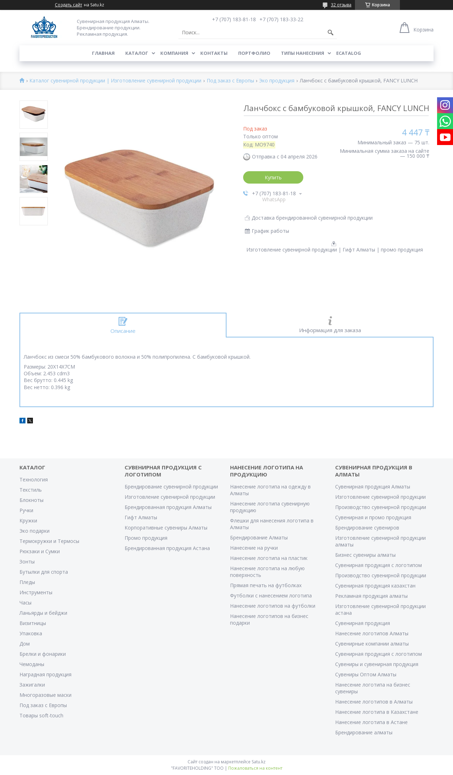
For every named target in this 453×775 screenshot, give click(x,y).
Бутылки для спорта (43, 571)
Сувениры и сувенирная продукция (376, 664)
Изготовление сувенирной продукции (170, 496)
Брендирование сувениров (367, 527)
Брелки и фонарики (42, 653)
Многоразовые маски (45, 695)
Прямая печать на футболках (266, 585)
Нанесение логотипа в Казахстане (376, 712)
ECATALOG (348, 53)
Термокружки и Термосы (49, 541)
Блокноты (31, 500)
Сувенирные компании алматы (372, 643)
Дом (24, 643)
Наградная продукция (45, 674)
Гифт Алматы (141, 517)
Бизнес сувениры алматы (365, 554)
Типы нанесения (302, 53)
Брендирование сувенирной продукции (171, 486)
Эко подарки (34, 530)
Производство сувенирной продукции (380, 507)
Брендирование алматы (363, 732)
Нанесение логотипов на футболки (272, 605)
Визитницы (32, 623)
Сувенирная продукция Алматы (372, 486)
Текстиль (30, 489)
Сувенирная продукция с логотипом (378, 565)
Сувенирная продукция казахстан (375, 585)
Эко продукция (276, 81)
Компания (174, 53)
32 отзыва (341, 5)
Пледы (27, 582)
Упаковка (30, 633)
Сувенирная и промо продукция (373, 517)
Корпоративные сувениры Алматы (166, 527)
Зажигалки (32, 684)
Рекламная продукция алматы (371, 595)
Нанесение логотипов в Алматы (374, 701)
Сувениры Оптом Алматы (365, 674)
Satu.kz (258, 762)
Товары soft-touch (41, 715)
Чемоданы (31, 664)
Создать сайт (68, 4)
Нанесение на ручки (254, 547)
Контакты (214, 53)
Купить (273, 177)
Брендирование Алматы (259, 537)
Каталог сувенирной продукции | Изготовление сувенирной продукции (115, 81)
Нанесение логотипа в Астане (371, 722)
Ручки (26, 510)
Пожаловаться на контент (255, 768)
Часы (25, 602)
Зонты (27, 561)
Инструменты (35, 592)
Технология (33, 479)
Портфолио (254, 53)
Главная (103, 53)
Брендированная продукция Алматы (168, 507)
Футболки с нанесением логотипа (271, 595)
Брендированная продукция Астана (167, 548)
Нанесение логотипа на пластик (269, 558)
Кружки (28, 520)
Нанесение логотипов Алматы (371, 633)
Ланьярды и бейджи (43, 612)
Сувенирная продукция (362, 623)
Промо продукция (146, 537)
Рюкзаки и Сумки (39, 551)
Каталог (136, 53)
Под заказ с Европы (230, 81)
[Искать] (331, 33)
